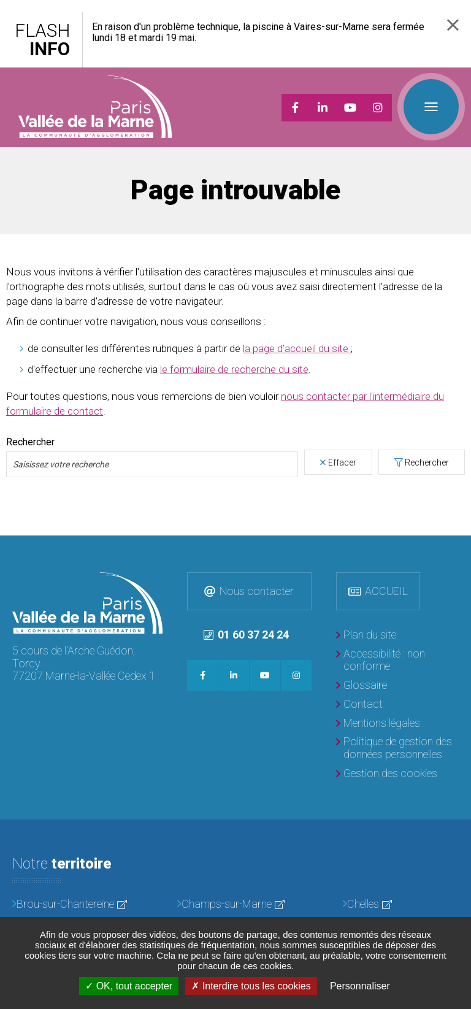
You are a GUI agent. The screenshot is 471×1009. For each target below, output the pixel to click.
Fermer (453, 24)
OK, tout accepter (128, 986)
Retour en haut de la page (458, 547)
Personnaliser (360, 986)
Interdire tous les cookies (250, 986)
